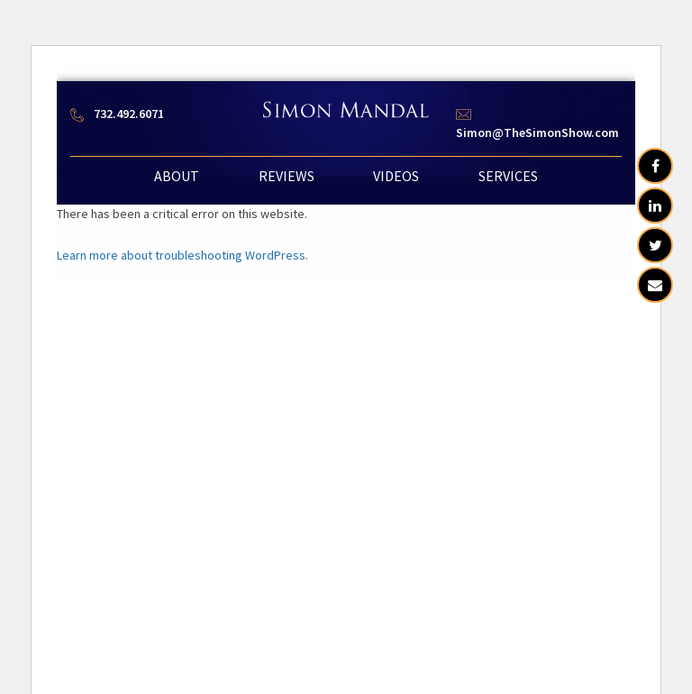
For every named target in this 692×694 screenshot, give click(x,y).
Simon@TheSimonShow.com (537, 132)
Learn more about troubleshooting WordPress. (182, 255)
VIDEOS (396, 176)
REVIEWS (286, 176)
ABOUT (176, 176)
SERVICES (508, 176)
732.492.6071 (129, 113)
